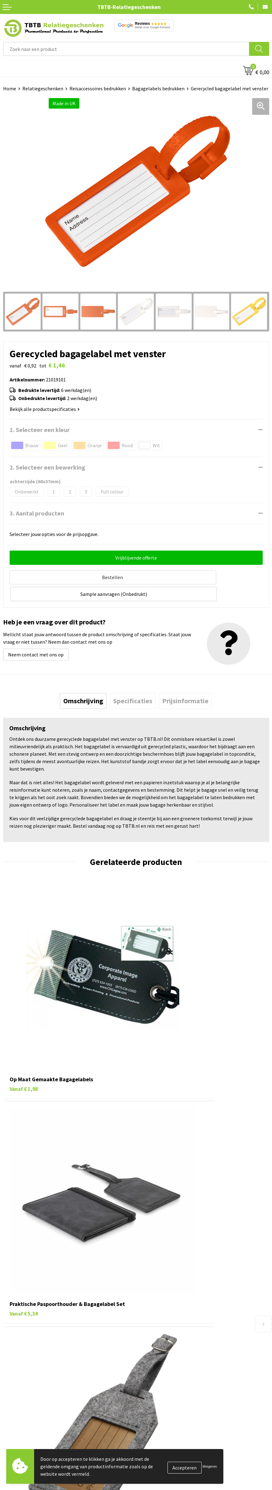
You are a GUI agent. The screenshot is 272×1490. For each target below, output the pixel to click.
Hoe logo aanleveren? (162, 1318)
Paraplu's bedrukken (24, 1424)
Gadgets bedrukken (23, 1396)
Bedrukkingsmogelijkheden (168, 1299)
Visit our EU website (160, 1434)
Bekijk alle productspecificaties (45, 409)
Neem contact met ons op (36, 635)
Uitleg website (154, 1289)
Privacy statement (158, 1405)
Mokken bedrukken (23, 1405)
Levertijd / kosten (157, 1280)
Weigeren (210, 1466)
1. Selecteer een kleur (40, 430)
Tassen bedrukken (22, 1377)
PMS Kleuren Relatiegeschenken (173, 1308)
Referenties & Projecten (164, 1396)
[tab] (83, 682)
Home (9, 88)
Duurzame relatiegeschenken (34, 1387)
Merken (11, 1434)
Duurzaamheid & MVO (161, 1336)
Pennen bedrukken (23, 1368)
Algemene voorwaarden (164, 1424)
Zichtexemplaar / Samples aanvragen (178, 1327)
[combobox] (126, 49)
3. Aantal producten (37, 513)
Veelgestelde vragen (160, 1270)
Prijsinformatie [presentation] (185, 681)
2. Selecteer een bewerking (47, 467)
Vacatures (149, 1377)
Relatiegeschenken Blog (165, 1387)
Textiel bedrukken (22, 1415)
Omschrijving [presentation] (83, 681)
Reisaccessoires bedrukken (97, 88)
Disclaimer (150, 1415)
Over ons (148, 1368)
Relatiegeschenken (42, 88)
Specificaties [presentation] (132, 681)
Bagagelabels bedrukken (158, 88)
